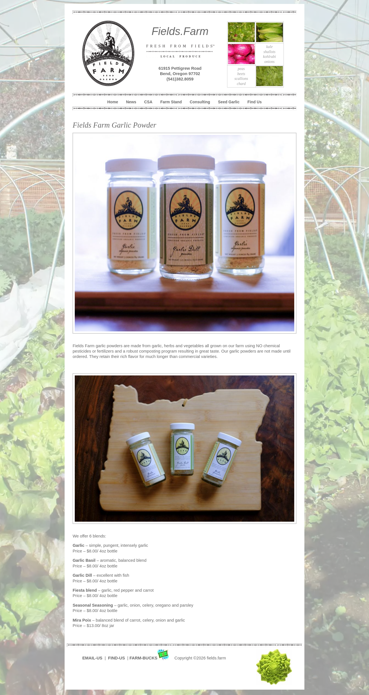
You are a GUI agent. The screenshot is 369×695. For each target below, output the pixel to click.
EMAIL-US (92, 658)
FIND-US (117, 658)
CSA (148, 102)
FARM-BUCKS (149, 658)
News (131, 102)
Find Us (254, 102)
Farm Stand (171, 102)
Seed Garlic (229, 102)
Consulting (200, 102)
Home (112, 102)
